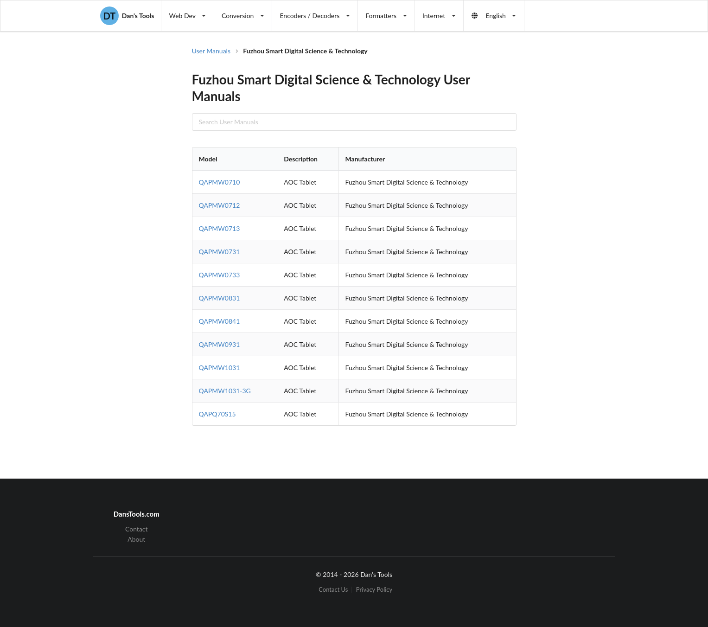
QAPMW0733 (219, 275)
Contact (136, 529)
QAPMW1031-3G (225, 391)
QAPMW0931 (219, 344)
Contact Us (333, 590)
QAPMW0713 (219, 228)
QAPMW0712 (219, 205)
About (136, 539)
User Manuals (211, 51)
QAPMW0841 (219, 321)
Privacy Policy (374, 590)
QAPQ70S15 (217, 414)
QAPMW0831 (219, 298)
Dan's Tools (127, 15)
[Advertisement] (592, 195)
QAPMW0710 (219, 182)
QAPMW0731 (219, 252)
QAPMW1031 (219, 367)
